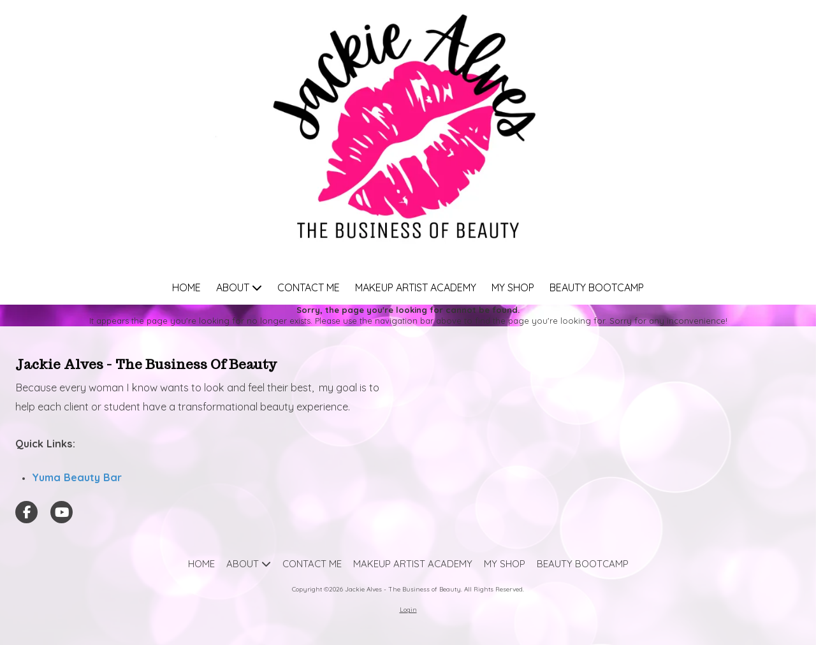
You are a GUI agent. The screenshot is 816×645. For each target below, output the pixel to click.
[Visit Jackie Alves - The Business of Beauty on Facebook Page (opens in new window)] (26, 512)
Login (408, 609)
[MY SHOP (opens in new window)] (513, 288)
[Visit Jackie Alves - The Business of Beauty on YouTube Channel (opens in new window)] (61, 512)
